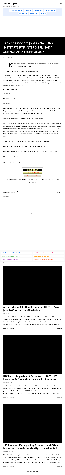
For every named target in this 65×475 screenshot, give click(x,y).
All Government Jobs (16, 10)
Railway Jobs (38, 10)
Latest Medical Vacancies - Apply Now (43, 256)
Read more (59, 328)
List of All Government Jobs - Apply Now (12, 252)
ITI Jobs (43, 13)
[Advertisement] (32, 28)
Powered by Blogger (32, 471)
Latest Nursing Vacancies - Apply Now (11, 256)
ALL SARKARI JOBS (10, 4)
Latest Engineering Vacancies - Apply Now (44, 252)
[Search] (55, 4)
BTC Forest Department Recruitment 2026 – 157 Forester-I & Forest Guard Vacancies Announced (30, 378)
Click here (6, 157)
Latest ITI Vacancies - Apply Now (10, 259)
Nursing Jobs (34, 13)
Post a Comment (11, 328)
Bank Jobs (28, 10)
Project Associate (11, 192)
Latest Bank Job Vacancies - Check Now (43, 259)
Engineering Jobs (50, 10)
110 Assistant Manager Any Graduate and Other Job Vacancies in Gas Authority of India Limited (30, 447)
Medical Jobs (23, 13)
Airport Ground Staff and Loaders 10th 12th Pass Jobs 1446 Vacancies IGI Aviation (31, 309)
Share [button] (58, 192)
